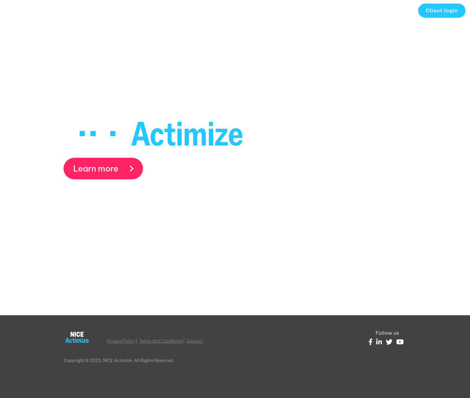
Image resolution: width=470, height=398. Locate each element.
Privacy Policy (121, 341)
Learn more (103, 168)
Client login (442, 10)
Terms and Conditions (161, 341)
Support (194, 341)
